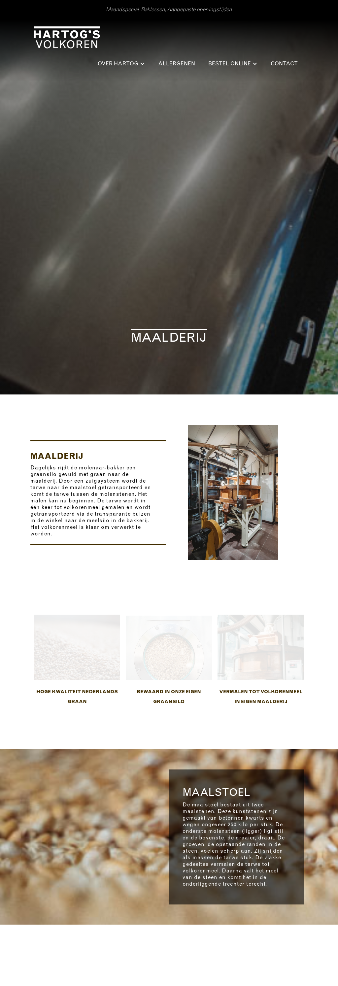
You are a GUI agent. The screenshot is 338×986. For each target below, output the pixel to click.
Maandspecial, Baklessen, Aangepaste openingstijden (169, 10)
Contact (284, 63)
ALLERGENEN (176, 63)
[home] (67, 39)
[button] (121, 64)
